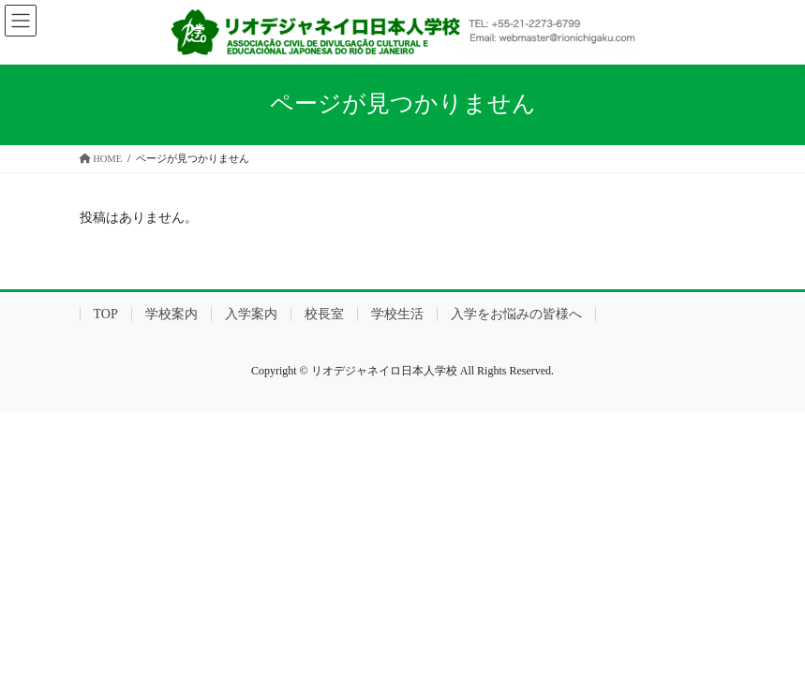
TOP (106, 314)
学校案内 (171, 314)
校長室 (324, 314)
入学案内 (251, 314)
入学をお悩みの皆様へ (516, 314)
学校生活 (397, 314)
